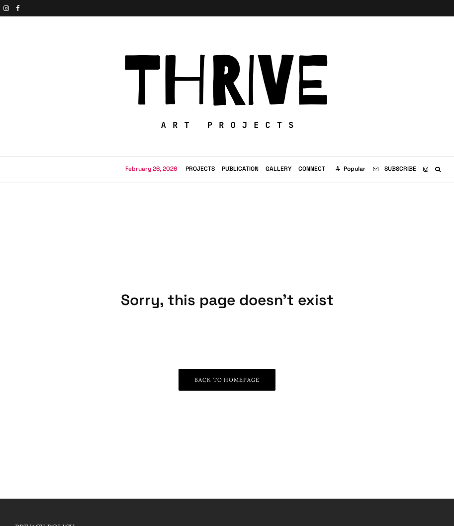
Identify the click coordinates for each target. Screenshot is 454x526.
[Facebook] (17, 8)
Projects (200, 169)
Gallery (278, 169)
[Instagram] (6, 8)
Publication (240, 169)
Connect (311, 169)
